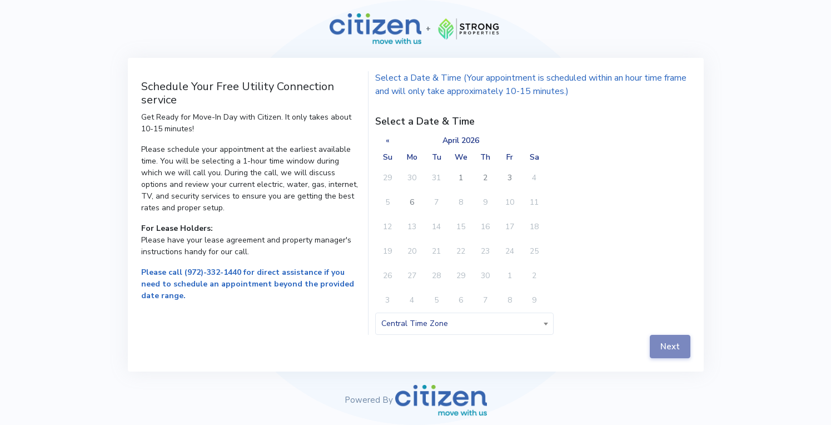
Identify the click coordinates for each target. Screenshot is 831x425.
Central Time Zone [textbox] (414, 323)
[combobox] (464, 324)
